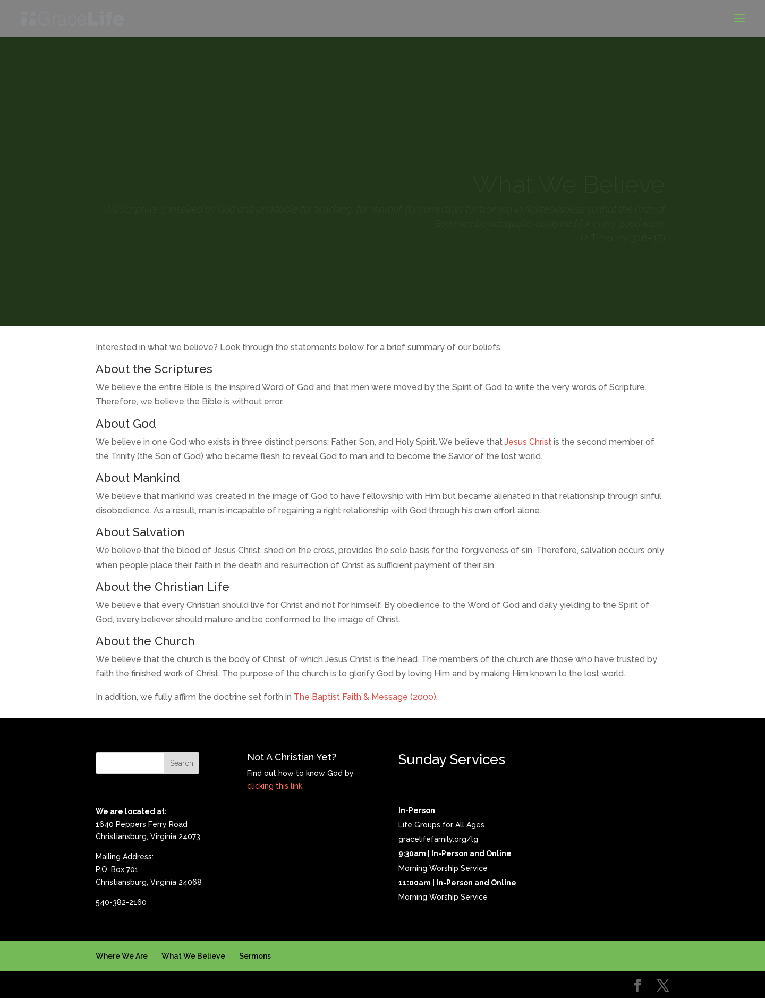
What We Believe (193, 956)
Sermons (255, 956)
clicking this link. (275, 786)
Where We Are (122, 956)
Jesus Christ (528, 442)
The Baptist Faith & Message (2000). (366, 697)
